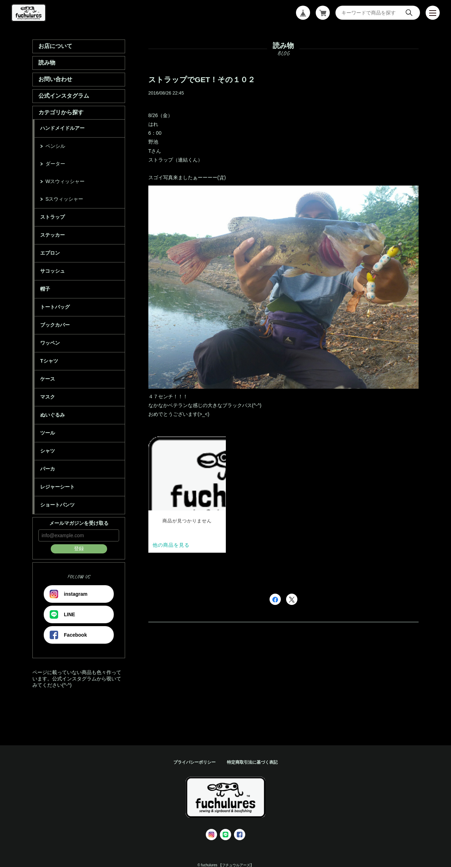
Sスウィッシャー (64, 199)
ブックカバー (55, 325)
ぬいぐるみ (52, 415)
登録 (79, 548)
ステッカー (52, 235)
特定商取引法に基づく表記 (252, 762)
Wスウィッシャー (65, 181)
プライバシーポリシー (194, 762)
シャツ (47, 451)
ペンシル (55, 146)
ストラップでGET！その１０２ (201, 79)
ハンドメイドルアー (62, 128)
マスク (47, 397)
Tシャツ (49, 361)
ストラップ (52, 217)
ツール (47, 433)
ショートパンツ (57, 505)
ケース (47, 379)
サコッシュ (52, 271)
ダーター (55, 163)
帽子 (45, 289)
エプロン (50, 253)
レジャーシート (57, 487)
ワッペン (50, 343)
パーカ (47, 469)
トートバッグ (55, 307)
